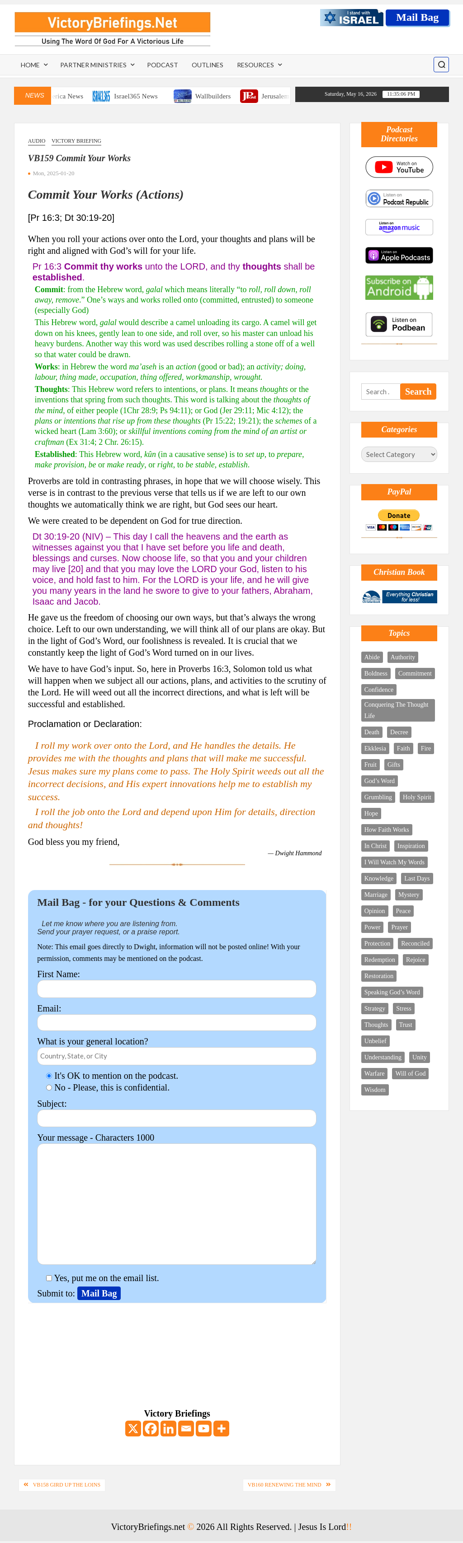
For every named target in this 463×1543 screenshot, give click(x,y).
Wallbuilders (228, 96)
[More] (221, 1428)
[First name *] (415, 1459)
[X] (133, 1428)
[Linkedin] (168, 1428)
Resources (255, 65)
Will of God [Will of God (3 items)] (410, 1073)
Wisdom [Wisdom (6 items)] (375, 1089)
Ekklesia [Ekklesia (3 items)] (375, 748)
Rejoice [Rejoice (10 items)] (415, 959)
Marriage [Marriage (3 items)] (375, 894)
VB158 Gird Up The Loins (66, 1485)
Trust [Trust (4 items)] (405, 1024)
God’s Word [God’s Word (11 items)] (379, 781)
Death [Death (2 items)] (371, 732)
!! (349, 1527)
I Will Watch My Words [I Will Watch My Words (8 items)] (394, 862)
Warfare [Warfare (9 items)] (374, 1073)
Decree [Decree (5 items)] (399, 732)
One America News (70, 96)
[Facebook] (151, 1428)
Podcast (162, 65)
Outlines (207, 65)
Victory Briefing (76, 141)
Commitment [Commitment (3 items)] (415, 673)
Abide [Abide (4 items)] (372, 657)
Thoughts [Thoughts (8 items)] (376, 1024)
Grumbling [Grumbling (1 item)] (378, 797)
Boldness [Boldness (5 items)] (375, 673)
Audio (37, 141)
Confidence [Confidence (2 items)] (379, 689)
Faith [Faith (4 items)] (403, 748)
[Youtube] (204, 1428)
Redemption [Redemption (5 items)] (379, 959)
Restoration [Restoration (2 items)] (379, 976)
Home (30, 65)
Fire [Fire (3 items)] (426, 748)
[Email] (186, 1428)
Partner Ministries (93, 65)
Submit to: (57, 1293)
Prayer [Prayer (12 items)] (399, 927)
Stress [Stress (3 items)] (403, 1008)
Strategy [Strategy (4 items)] (375, 1008)
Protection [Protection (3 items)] (377, 943)
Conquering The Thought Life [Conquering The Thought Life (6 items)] (396, 710)
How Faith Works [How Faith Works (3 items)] (386, 829)
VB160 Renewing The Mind (284, 1485)
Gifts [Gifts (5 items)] (393, 764)
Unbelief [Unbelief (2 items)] (375, 1041)
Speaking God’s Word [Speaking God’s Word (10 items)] (392, 992)
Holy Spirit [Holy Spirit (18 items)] (417, 797)
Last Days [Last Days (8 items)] (417, 878)
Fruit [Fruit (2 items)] (370, 764)
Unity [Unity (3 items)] (419, 1057)
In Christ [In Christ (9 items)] (375, 846)
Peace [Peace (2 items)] (403, 911)
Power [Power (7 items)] (372, 927)
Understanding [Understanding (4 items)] (383, 1057)
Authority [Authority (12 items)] (403, 657)
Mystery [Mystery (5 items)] (409, 894)
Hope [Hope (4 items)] (371, 813)
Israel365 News (151, 96)
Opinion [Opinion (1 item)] (374, 911)
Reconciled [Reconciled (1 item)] (415, 943)
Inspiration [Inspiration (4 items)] (411, 846)
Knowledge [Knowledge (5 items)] (379, 878)
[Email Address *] (415, 1434)
